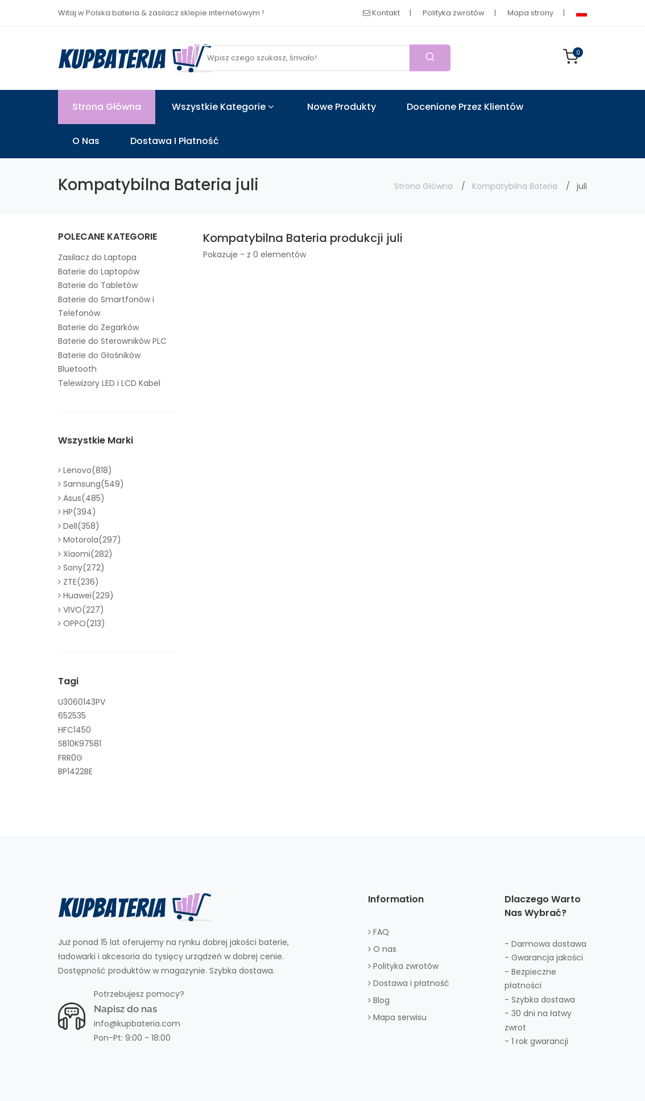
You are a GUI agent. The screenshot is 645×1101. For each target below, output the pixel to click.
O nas (86, 140)
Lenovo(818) (85, 470)
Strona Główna (106, 106)
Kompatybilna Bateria (514, 186)
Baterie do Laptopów (98, 271)
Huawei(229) (86, 595)
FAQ (378, 932)
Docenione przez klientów (465, 106)
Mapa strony (530, 12)
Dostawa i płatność (174, 140)
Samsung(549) (91, 484)
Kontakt (381, 12)
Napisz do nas (125, 1008)
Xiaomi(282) (85, 554)
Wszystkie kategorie (223, 106)
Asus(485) (81, 498)
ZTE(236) (78, 582)
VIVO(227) (81, 609)
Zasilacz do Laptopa (97, 257)
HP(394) (77, 511)
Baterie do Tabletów (98, 285)
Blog (379, 1000)
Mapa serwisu (397, 1017)
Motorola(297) (89, 539)
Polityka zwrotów (454, 12)
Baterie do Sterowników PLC (112, 341)
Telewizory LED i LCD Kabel (109, 383)
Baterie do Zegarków (98, 327)
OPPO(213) (81, 623)
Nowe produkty (341, 106)
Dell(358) (79, 526)
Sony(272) (81, 567)
